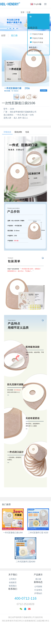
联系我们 (13, 586)
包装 (27, 132)
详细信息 (7, 132)
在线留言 (13, 582)
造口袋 (14, 35)
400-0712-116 (26, 598)
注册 (28, 12)
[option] (25, 68)
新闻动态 (38, 582)
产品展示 (38, 574)
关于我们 (12, 574)
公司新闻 (38, 586)
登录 (22, 12)
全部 (3, 35)
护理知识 (38, 593)
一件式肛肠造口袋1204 (13, 532)
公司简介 (13, 579)
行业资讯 (38, 590)
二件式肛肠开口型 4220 (38, 532)
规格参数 (18, 132)
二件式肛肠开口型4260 (25, 561)
